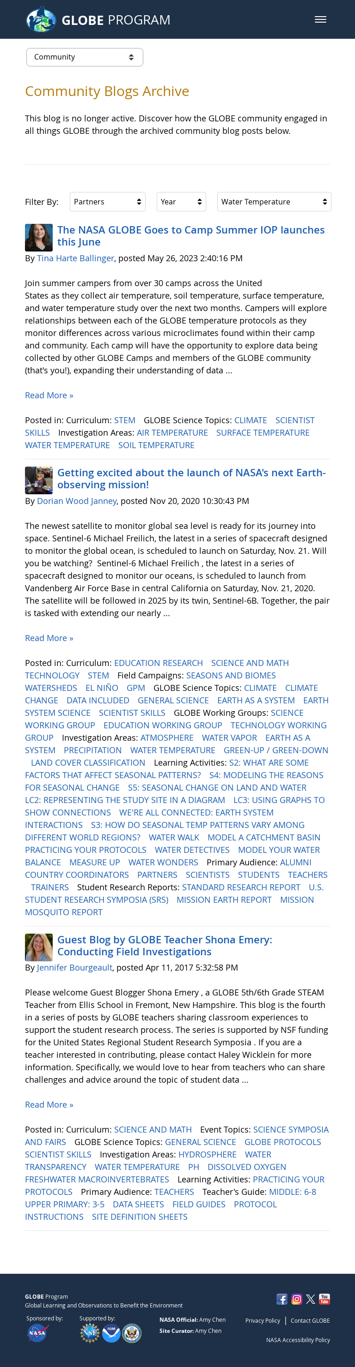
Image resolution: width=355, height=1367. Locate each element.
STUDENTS (260, 874)
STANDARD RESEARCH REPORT (242, 887)
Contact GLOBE (310, 1320)
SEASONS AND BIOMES (232, 675)
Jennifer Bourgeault (74, 967)
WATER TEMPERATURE (68, 444)
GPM (137, 687)
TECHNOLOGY (53, 675)
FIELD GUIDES (200, 1204)
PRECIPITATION (94, 749)
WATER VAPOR (230, 737)
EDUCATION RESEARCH (159, 662)
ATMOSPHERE (168, 737)
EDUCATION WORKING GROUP (164, 725)
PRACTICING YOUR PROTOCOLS (87, 849)
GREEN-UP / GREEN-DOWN (276, 749)
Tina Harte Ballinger (75, 258)
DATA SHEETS (139, 1204)
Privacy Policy (262, 1320)
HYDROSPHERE (208, 1154)
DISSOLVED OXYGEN (248, 1166)
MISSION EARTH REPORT (225, 899)
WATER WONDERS (165, 862)
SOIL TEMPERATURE (157, 444)
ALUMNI (297, 862)
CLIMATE (251, 420)
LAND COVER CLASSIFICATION (89, 762)
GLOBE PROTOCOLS (284, 1141)
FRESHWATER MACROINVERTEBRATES (98, 1179)
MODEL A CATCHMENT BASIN (265, 837)
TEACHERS (308, 874)
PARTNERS (158, 874)
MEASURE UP (95, 862)
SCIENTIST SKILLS (133, 712)
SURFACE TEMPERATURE (264, 432)
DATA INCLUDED (99, 700)
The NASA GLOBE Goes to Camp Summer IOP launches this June (191, 236)
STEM (126, 420)
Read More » (49, 395)
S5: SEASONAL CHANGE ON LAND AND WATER (218, 787)
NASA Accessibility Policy (298, 1339)
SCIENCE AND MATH (251, 662)
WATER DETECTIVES (193, 849)
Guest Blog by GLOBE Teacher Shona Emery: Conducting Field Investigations (164, 946)
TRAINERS (51, 887)
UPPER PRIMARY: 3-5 (66, 1204)
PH (195, 1166)
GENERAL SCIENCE (174, 700)
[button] (320, 19)
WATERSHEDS (52, 687)
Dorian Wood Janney (76, 500)
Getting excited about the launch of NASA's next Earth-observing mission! (191, 479)
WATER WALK (175, 837)
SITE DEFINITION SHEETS (141, 1216)
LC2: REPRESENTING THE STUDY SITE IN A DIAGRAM (126, 799)
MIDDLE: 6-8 (293, 1191)
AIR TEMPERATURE (173, 432)
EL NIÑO (103, 687)
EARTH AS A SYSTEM (257, 700)
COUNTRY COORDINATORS (78, 874)
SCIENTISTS (209, 874)
